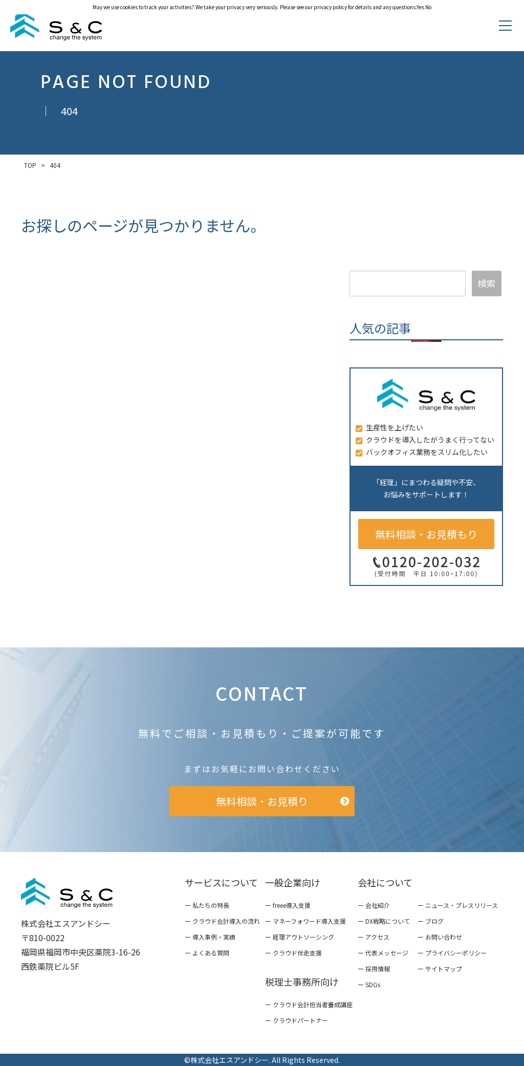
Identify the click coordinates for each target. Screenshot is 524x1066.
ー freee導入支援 (288, 905)
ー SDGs (369, 984)
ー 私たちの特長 (207, 905)
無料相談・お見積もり (426, 534)
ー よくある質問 (207, 952)
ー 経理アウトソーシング (299, 936)
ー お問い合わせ (440, 936)
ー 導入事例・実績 (210, 936)
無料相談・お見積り (262, 801)
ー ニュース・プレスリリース (458, 905)
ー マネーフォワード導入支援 (305, 921)
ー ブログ (431, 921)
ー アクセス (373, 936)
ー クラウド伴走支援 (293, 952)
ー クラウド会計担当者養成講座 (309, 1004)
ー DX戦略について (384, 921)
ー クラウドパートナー (296, 1020)
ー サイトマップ (440, 968)
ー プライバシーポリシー (452, 952)
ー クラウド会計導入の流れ (222, 921)
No (428, 7)
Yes (420, 7)
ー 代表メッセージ (383, 952)
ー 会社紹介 (374, 905)
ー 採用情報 (374, 968)
